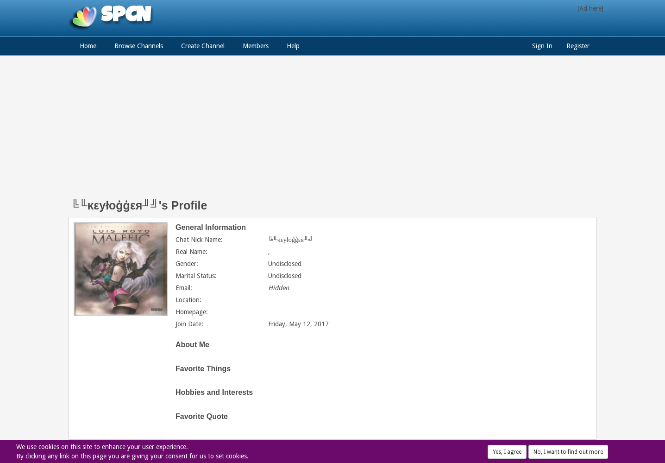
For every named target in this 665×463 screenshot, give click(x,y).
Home (88, 46)
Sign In (542, 46)
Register (578, 46)
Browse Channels (138, 46)
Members (256, 46)
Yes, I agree (507, 452)
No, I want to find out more (568, 452)
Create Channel (203, 46)
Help (293, 46)
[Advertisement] (332, 132)
